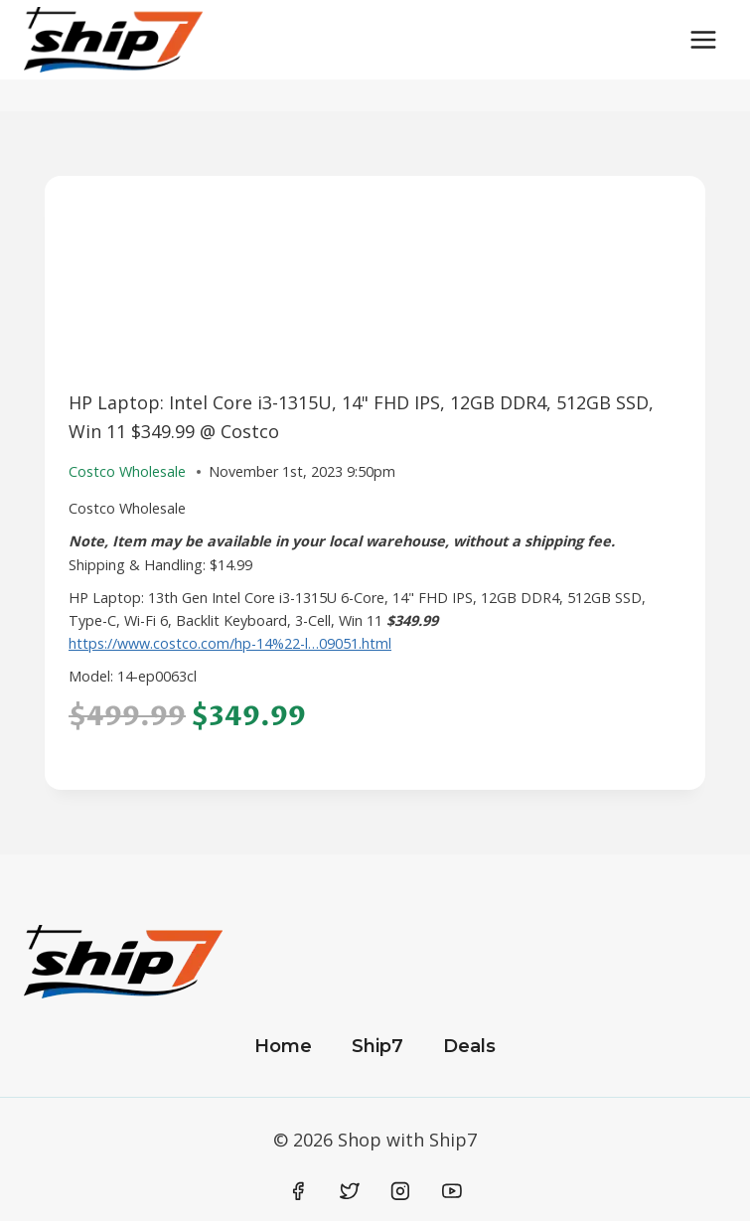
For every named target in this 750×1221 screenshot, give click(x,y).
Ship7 (377, 1046)
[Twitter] (350, 1191)
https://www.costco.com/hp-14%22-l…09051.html (230, 643)
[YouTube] (452, 1191)
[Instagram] (400, 1191)
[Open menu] (702, 39)
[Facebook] (299, 1191)
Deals (469, 1046)
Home (283, 1046)
